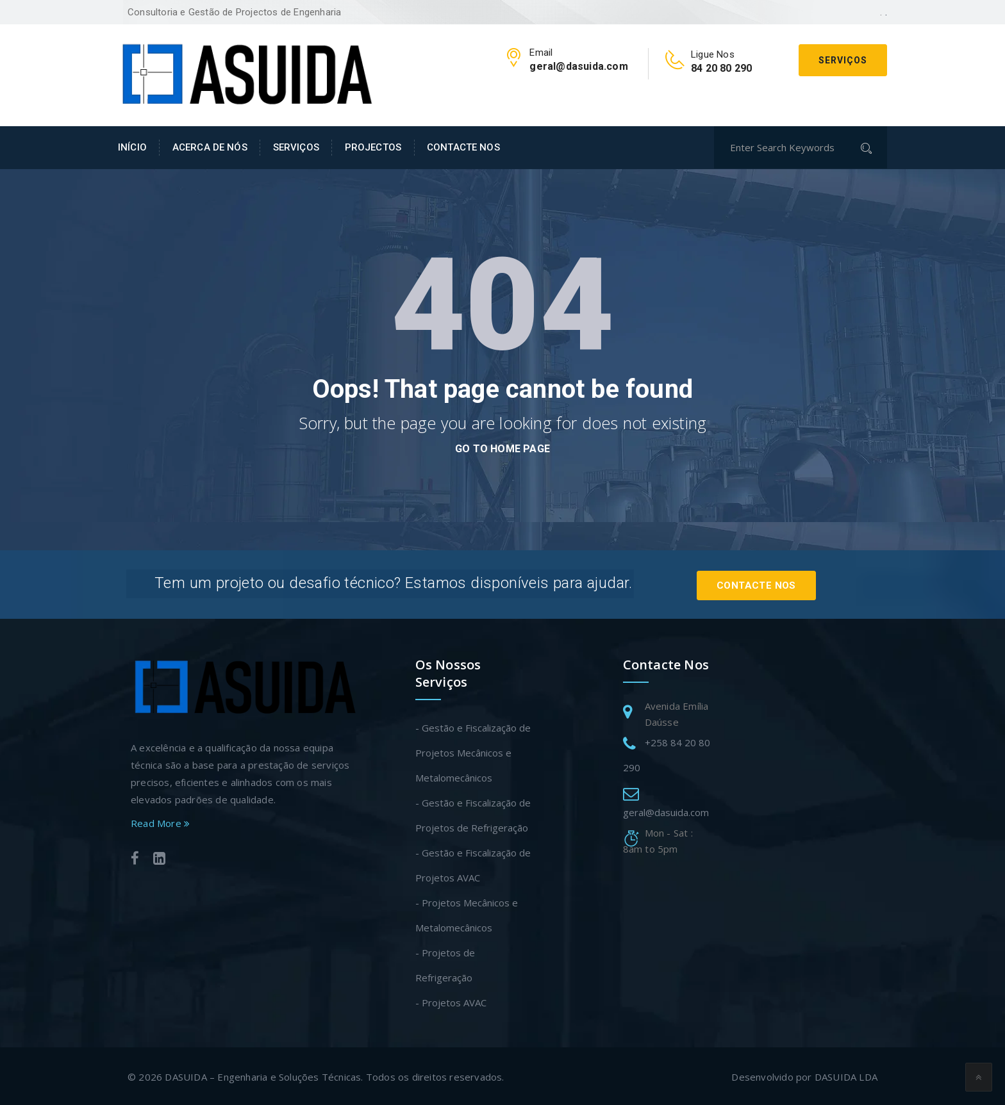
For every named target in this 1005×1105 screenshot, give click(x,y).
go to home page (502, 449)
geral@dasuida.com (666, 810)
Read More (160, 821)
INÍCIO (132, 147)
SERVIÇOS (296, 147)
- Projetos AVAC (450, 1000)
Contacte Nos (765, 583)
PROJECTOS (373, 147)
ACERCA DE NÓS (209, 147)
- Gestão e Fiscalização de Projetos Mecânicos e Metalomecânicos (473, 750)
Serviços (842, 60)
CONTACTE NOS (463, 147)
